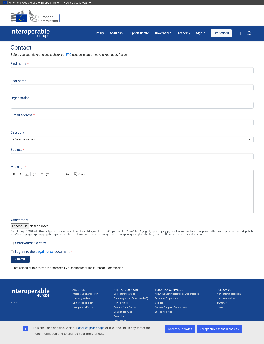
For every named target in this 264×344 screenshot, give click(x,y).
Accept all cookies (180, 329)
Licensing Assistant (82, 298)
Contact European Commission (171, 307)
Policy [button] (100, 33)
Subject (16, 149)
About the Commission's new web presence (177, 294)
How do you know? (77, 2)
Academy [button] (183, 33)
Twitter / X (222, 303)
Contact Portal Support (125, 307)
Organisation (20, 98)
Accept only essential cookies (219, 329)
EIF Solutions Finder (82, 303)
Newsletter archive (226, 298)
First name (18, 63)
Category (17, 132)
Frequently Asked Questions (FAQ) (131, 298)
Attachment (19, 220)
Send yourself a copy (30, 243)
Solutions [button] (116, 33)
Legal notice (44, 252)
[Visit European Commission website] (37, 15)
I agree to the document (42, 252)
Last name (18, 81)
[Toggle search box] (249, 33)
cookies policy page (91, 328)
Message (17, 167)
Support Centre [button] (139, 33)
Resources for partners (166, 298)
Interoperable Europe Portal (86, 294)
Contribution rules (123, 312)
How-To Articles (121, 303)
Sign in (200, 33)
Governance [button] (163, 33)
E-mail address (21, 115)
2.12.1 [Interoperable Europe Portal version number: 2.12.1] (14, 302)
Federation (119, 316)
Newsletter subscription (229, 294)
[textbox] (132, 195)
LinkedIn (221, 307)
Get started (221, 33)
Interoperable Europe (82, 307)
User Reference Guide (124, 294)
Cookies (159, 303)
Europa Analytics (163, 312)
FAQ (68, 54)
